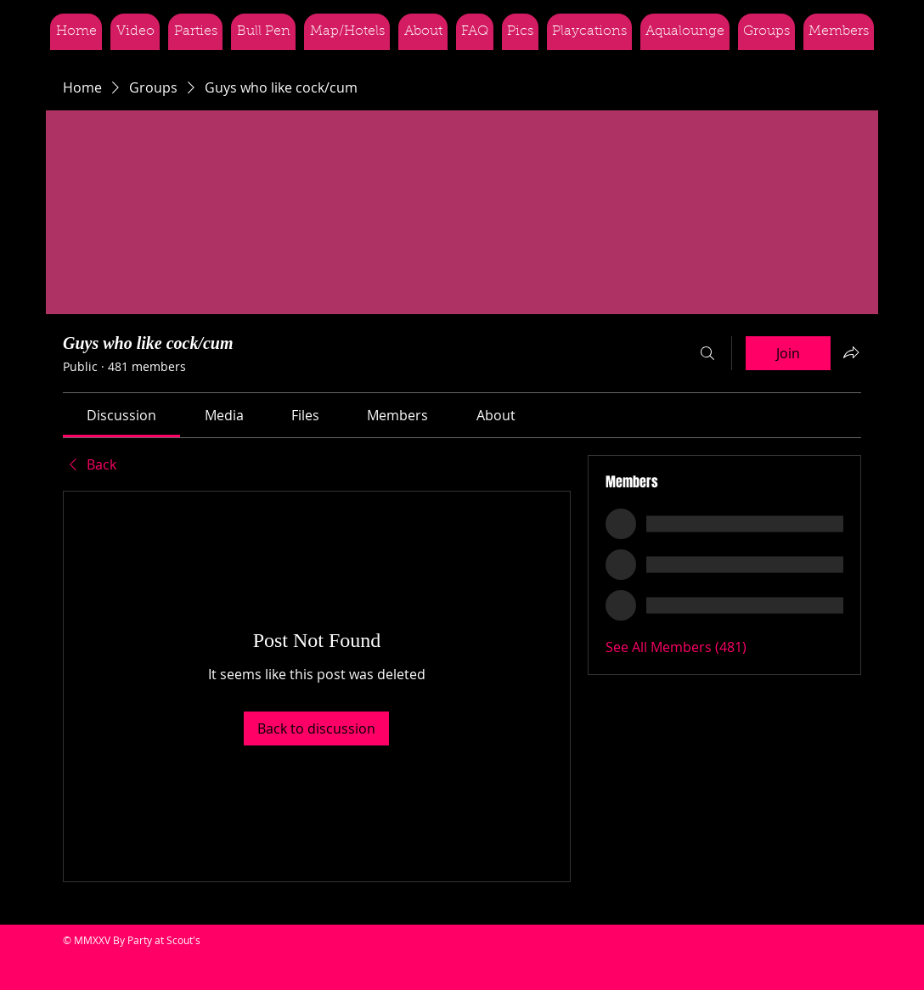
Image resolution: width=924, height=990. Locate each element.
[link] (121, 415)
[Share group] (851, 352)
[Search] (707, 353)
